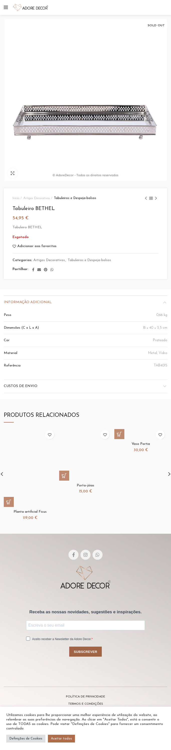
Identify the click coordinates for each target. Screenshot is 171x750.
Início (16, 198)
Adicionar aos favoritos (36, 246)
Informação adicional (28, 302)
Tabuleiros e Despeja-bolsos (75, 198)
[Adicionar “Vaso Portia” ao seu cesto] (119, 434)
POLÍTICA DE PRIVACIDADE (85, 696)
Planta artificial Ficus (30, 512)
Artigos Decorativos (36, 198)
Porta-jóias (85, 485)
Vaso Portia (141, 444)
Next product (155, 198)
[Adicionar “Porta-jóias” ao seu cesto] (64, 476)
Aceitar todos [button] (61, 738)
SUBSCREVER (85, 652)
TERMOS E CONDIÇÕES (85, 703)
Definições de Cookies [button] (25, 738)
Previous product (145, 198)
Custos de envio (20, 386)
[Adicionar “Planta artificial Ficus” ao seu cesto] (9, 502)
